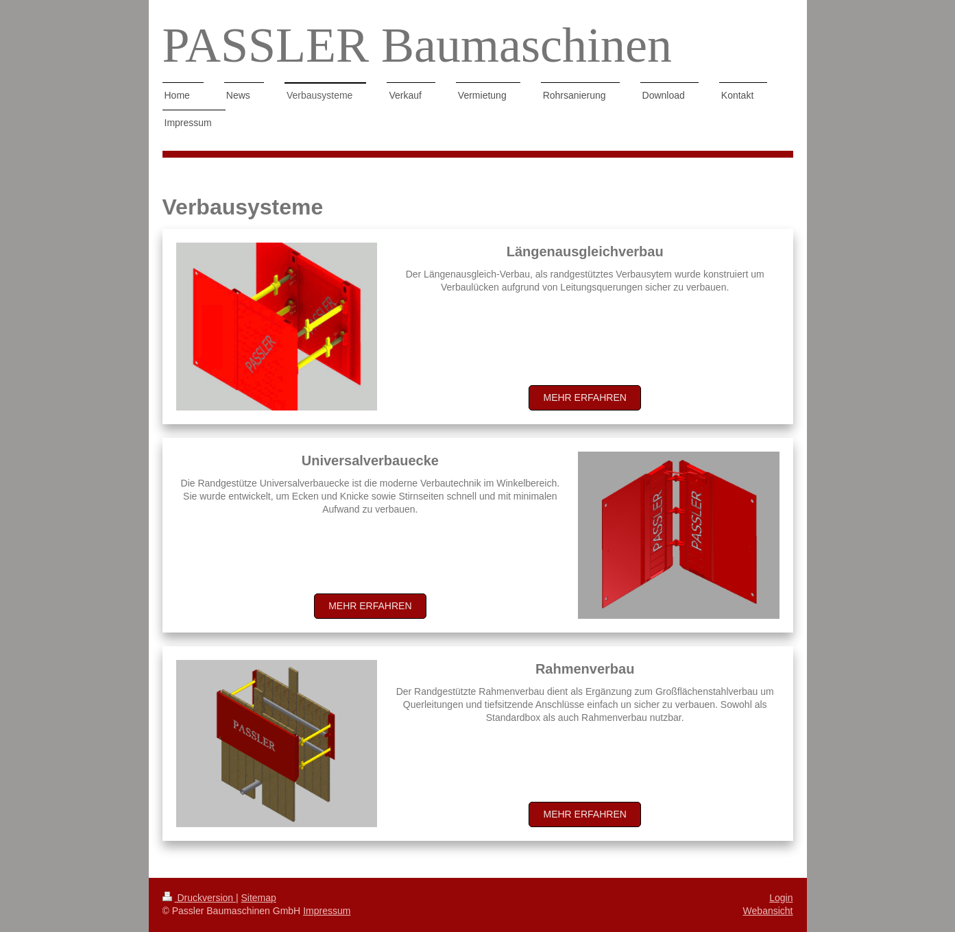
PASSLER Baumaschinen (417, 45)
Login (781, 897)
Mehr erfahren (584, 397)
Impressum (326, 910)
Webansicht (768, 910)
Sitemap (258, 897)
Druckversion (199, 897)
